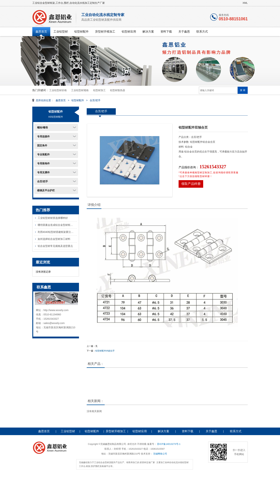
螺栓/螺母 (42, 127)
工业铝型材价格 (58, 90)
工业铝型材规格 (80, 90)
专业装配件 (43, 154)
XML (245, 2)
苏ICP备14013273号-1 (168, 444)
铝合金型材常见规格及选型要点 (55, 246)
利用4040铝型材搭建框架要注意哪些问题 (57, 231)
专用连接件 (43, 136)
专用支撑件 (43, 172)
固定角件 (42, 145)
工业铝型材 (60, 31)
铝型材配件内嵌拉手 (105, 351)
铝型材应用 (129, 31)
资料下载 (166, 31)
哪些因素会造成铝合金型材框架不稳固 (57, 224)
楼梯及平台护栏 (46, 190)
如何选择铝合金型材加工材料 (54, 239)
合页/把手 (95, 100)
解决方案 (148, 31)
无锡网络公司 (160, 453)
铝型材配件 (81, 31)
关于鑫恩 (184, 31)
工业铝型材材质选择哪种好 (53, 217)
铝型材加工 (99, 90)
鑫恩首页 (41, 31)
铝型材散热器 (117, 90)
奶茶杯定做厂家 (147, 462)
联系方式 (202, 31)
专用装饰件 (43, 163)
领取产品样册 (191, 184)
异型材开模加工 (105, 31)
